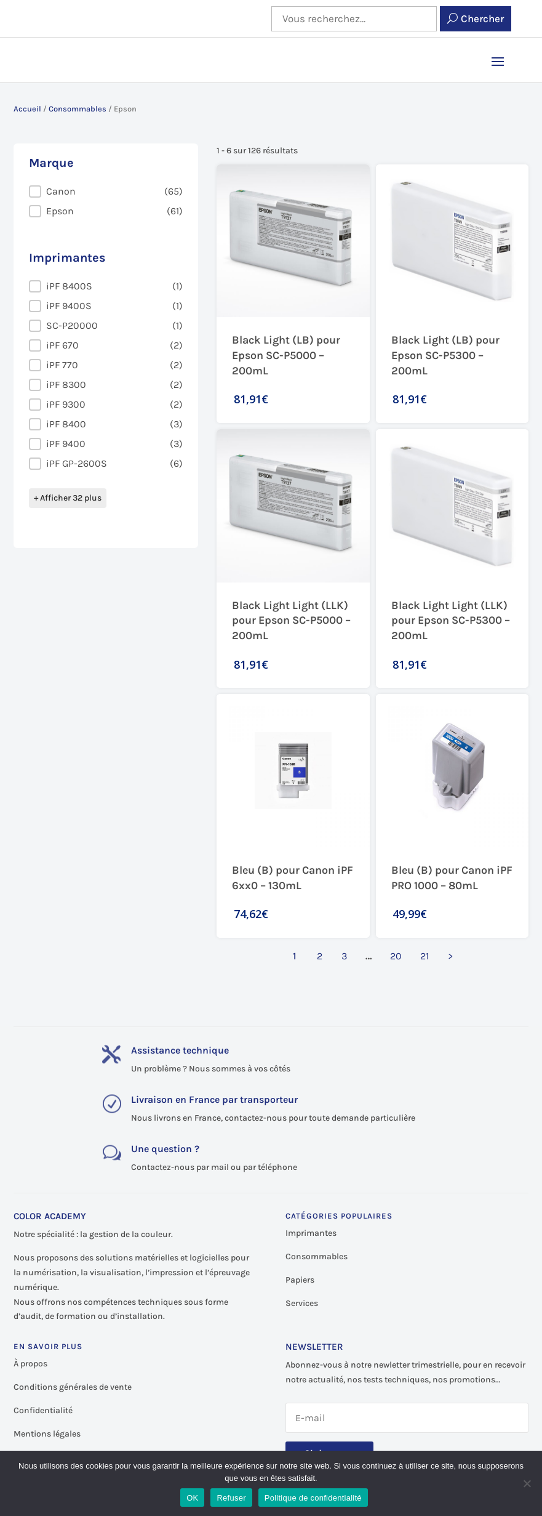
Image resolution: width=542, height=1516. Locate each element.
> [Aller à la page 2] (450, 956)
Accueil (27, 108)
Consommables (77, 108)
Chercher (482, 18)
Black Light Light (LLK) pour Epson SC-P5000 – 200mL (291, 621)
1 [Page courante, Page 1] (295, 956)
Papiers (299, 1280)
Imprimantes (311, 1233)
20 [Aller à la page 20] (396, 956)
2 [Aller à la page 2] (319, 956)
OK (192, 1497)
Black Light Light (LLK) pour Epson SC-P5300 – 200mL (450, 621)
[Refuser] (526, 1483)
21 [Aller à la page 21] (424, 956)
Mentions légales (47, 1434)
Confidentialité (43, 1410)
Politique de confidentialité (313, 1497)
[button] (106, 191)
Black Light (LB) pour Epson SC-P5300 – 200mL (445, 355)
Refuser (231, 1497)
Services (301, 1303)
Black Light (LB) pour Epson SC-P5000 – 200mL (286, 355)
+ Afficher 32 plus (68, 498)
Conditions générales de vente (73, 1387)
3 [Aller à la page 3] (344, 956)
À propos (30, 1363)
